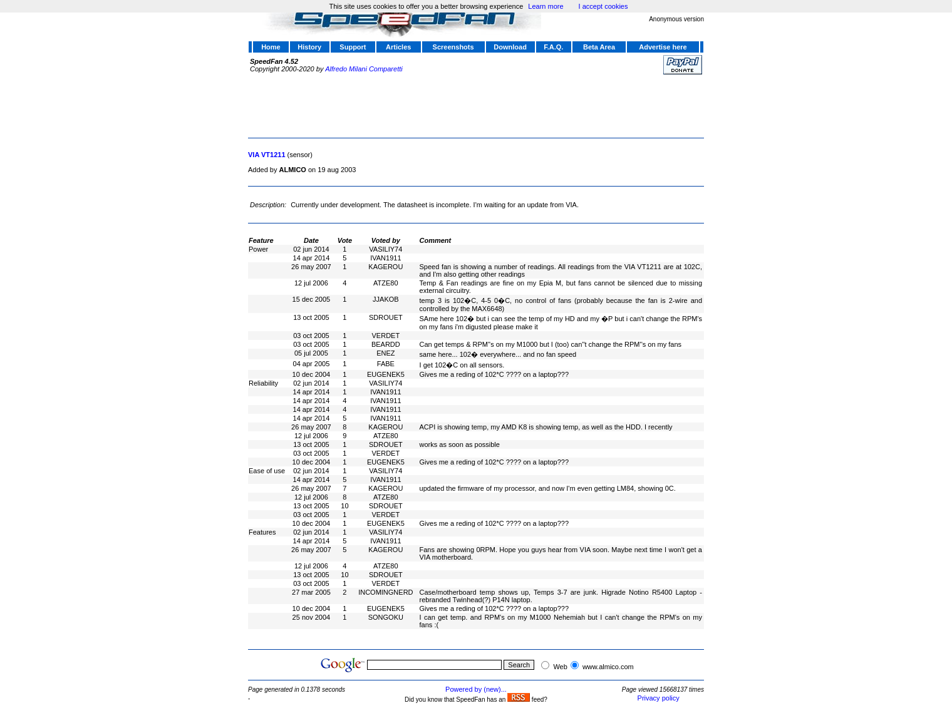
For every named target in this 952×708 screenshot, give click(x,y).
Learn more (545, 6)
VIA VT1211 (267, 154)
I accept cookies (603, 6)
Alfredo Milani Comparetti (364, 69)
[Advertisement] (476, 104)
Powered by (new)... (476, 689)
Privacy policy (659, 698)
